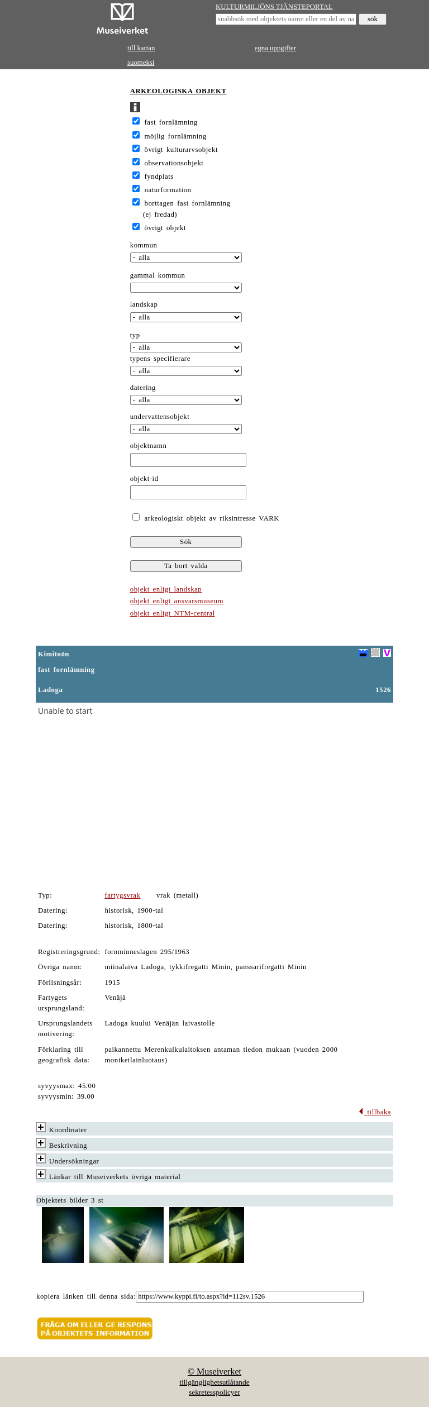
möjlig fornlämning (176, 136)
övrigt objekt (165, 228)
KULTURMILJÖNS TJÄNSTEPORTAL (274, 7)
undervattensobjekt (160, 417)
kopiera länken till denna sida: (86, 1296)
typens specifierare (160, 359)
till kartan (141, 48)
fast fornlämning (171, 122)
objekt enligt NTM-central (172, 613)
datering (143, 388)
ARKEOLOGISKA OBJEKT (178, 91)
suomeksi (140, 62)
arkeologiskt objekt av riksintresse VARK (210, 518)
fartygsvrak (122, 895)
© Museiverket (214, 1371)
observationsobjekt (174, 163)
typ (135, 335)
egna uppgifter (275, 48)
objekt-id (144, 479)
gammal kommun (157, 275)
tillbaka (374, 1112)
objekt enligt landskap (166, 589)
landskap (144, 304)
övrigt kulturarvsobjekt (181, 150)
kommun (144, 245)
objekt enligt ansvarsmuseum (176, 601)
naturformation (168, 190)
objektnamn (148, 446)
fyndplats (159, 176)
